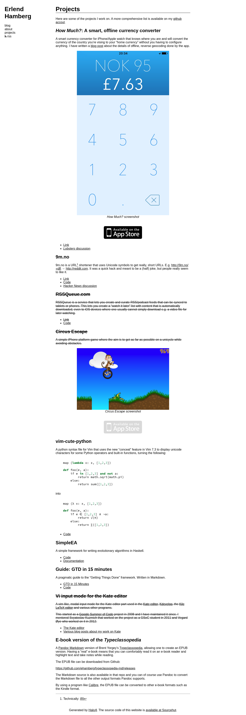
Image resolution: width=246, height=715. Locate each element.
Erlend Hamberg (18, 13)
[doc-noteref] (77, 265)
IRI (82, 698)
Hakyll (93, 710)
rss (8, 36)
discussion (77, 248)
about (8, 29)
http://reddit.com (77, 268)
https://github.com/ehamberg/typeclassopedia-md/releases (95, 668)
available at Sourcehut (161, 710)
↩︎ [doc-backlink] (85, 698)
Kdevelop (166, 604)
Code (67, 282)
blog (7, 25)
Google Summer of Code (96, 614)
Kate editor (150, 604)
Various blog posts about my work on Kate (92, 631)
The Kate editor (73, 628)
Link (66, 245)
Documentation (73, 561)
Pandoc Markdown (71, 648)
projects (10, 32)
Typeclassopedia (131, 648)
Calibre (93, 685)
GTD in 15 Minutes (76, 584)
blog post (97, 46)
